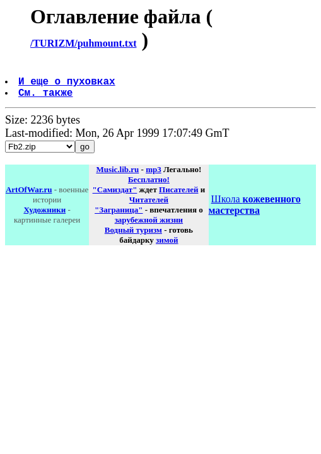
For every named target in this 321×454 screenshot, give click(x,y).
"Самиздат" (115, 197)
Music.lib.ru (117, 177)
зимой (167, 247)
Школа (255, 212)
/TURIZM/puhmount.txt (83, 43)
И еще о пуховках (68, 86)
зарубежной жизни (149, 227)
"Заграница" (119, 217)
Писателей (178, 197)
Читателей (148, 207)
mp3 (153, 177)
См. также (47, 100)
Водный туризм (133, 237)
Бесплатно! (149, 187)
